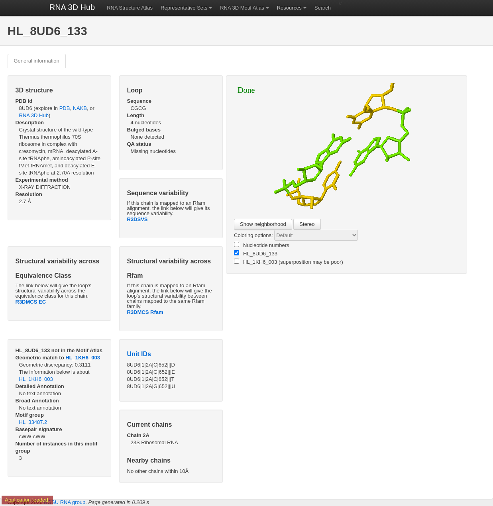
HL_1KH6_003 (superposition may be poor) (288, 262)
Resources (289, 8)
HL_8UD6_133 (255, 253)
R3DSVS (137, 219)
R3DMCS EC (31, 302)
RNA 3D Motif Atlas (242, 8)
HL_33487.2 (33, 422)
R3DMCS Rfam (145, 312)
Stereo (306, 224)
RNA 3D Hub (72, 7)
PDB (64, 108)
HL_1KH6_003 (82, 358)
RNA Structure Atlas (130, 8)
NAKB (80, 108)
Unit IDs (139, 354)
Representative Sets (184, 8)
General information (36, 61)
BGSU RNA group (64, 502)
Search (322, 8)
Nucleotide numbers (261, 245)
